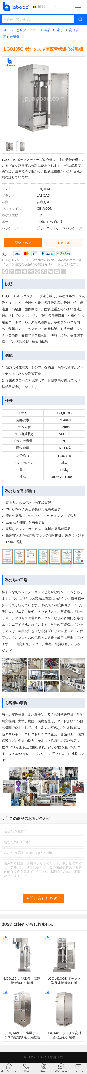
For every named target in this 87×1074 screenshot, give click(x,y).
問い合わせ (23, 243)
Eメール (64, 243)
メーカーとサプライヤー (22, 30)
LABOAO (42, 1057)
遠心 (60, 30)
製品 (47, 30)
